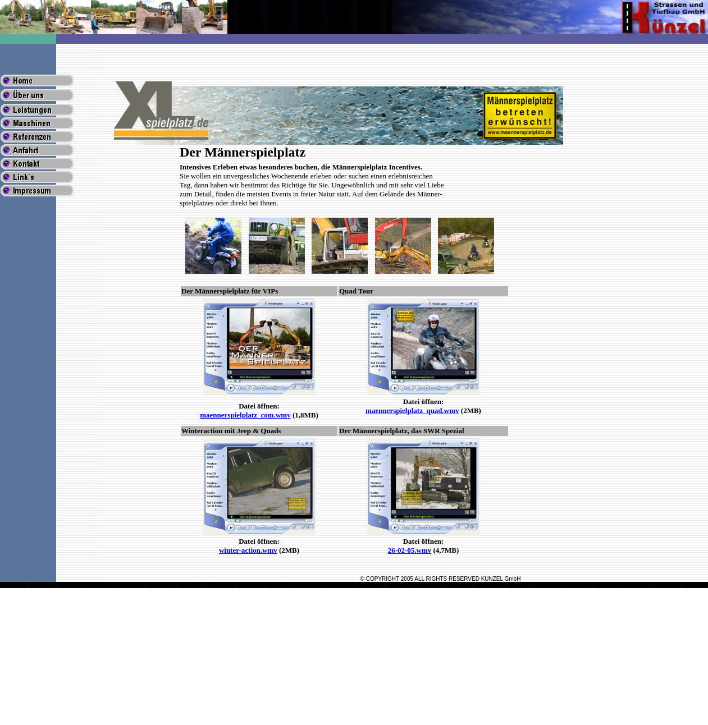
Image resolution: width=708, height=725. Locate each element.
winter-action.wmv (248, 550)
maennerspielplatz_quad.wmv (412, 410)
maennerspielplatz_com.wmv (245, 415)
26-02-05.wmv (410, 550)
